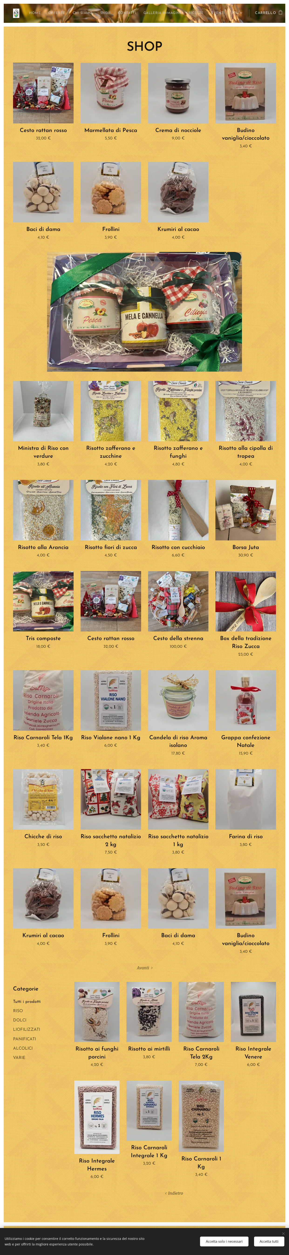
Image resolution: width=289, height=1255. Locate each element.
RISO (18, 1011)
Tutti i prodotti (27, 1002)
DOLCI (19, 1020)
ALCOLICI (23, 1048)
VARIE (19, 1058)
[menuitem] (42, 13)
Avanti (143, 967)
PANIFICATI (24, 1039)
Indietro (175, 1193)
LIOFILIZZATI (26, 1030)
